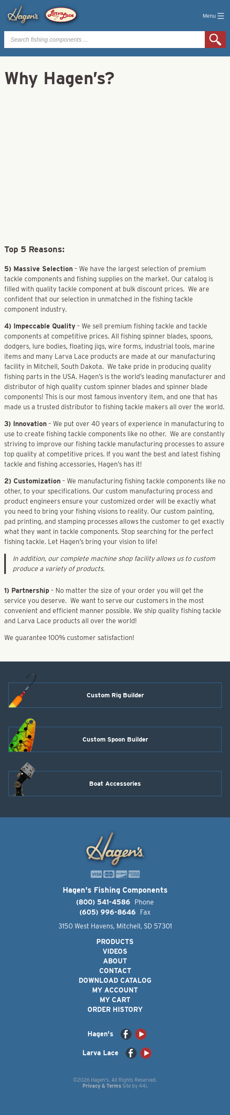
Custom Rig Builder (115, 695)
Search (215, 39)
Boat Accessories (115, 783)
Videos (115, 951)
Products (115, 942)
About (115, 961)
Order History (115, 1010)
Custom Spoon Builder (115, 739)
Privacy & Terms (101, 1086)
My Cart (115, 1000)
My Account (115, 990)
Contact (115, 971)
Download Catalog (115, 980)
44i (143, 1086)
